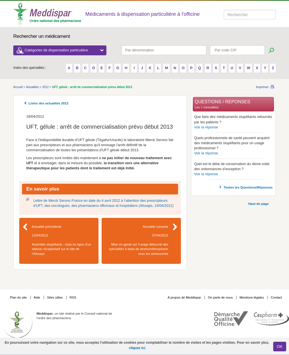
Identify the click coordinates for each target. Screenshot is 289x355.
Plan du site (19, 297)
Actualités (33, 87)
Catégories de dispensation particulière (64, 50)
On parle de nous (220, 297)
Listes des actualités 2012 (48, 103)
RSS (72, 297)
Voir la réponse (206, 127)
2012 (45, 87)
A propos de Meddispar (184, 297)
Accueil (18, 87)
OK (280, 346)
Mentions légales (252, 297)
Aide (37, 297)
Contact (276, 297)
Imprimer (262, 87)
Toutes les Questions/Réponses (248, 187)
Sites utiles (55, 297)
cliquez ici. (137, 348)
